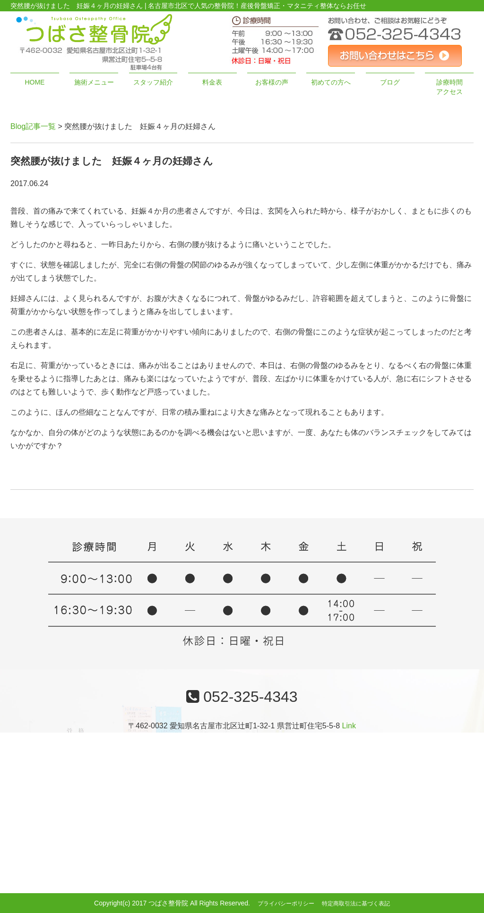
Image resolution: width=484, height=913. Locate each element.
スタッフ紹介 (153, 82)
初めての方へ (331, 82)
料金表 (212, 82)
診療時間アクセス (449, 86)
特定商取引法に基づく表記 (356, 903)
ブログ (390, 82)
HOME (34, 82)
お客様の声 (271, 82)
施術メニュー (94, 82)
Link (349, 726)
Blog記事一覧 (33, 126)
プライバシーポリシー (286, 903)
